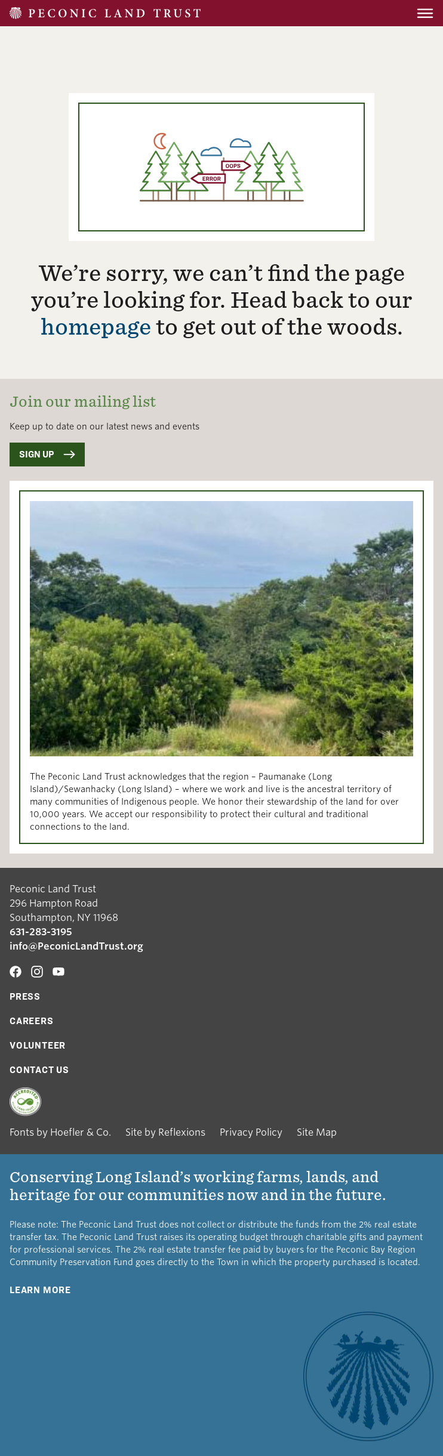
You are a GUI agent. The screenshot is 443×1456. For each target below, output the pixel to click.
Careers (32, 1021)
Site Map (317, 1132)
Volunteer (38, 1045)
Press (25, 996)
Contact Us (39, 1069)
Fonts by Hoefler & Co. (60, 1132)
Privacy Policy (251, 1132)
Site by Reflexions (165, 1132)
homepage (96, 327)
